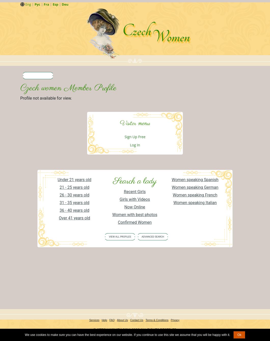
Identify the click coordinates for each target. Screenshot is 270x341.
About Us (122, 320)
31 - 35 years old (74, 202)
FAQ (112, 320)
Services (94, 320)
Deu (65, 4)
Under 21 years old (74, 179)
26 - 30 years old (74, 195)
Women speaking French (195, 195)
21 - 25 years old (74, 187)
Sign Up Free (135, 136)
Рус (37, 4)
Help (104, 320)
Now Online (134, 207)
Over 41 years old (74, 218)
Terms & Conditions (156, 320)
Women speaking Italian (195, 202)
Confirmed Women (135, 222)
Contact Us (136, 320)
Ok (239, 335)
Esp (55, 4)
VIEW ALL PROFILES (120, 236)
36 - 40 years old (74, 210)
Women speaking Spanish (195, 179)
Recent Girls (135, 191)
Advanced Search (153, 236)
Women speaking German (195, 187)
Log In (135, 145)
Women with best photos (134, 214)
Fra (46, 4)
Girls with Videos (134, 199)
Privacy (175, 320)
